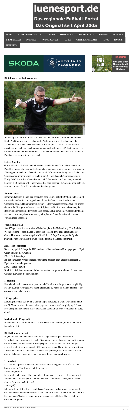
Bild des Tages (13, 40)
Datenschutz (15, 408)
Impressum (7, 408)
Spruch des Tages (50, 40)
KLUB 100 (50, 35)
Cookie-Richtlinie (25, 408)
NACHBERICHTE (86, 35)
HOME (9, 35)
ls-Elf (68, 40)
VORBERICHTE (67, 35)
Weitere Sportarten (87, 40)
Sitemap (33, 408)
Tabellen (118, 35)
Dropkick (31, 40)
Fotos (106, 40)
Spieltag (103, 35)
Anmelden (126, 410)
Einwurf (118, 40)
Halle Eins (11, 45)
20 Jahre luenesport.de (29, 35)
